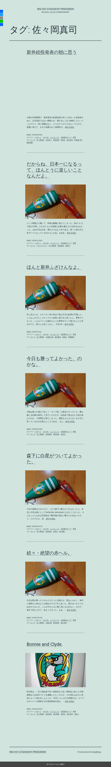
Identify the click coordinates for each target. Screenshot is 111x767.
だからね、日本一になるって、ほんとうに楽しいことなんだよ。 (54, 170)
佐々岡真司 (40, 140)
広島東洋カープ (66, 137)
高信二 (76, 714)
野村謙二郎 (78, 140)
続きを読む (70, 127)
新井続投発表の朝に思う (52, 52)
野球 (74, 137)
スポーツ (38, 137)
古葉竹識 (49, 623)
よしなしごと (54, 137)
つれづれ (46, 137)
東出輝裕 (56, 714)
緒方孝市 (70, 140)
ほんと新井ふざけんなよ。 (54, 267)
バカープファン (42, 246)
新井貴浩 (56, 140)
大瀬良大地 (49, 337)
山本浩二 (49, 140)
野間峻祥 (71, 337)
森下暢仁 (62, 531)
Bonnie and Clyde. (45, 644)
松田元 (63, 140)
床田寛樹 (49, 434)
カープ (33, 140)
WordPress (97, 752)
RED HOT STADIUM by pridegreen (55, 9)
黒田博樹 (30, 142)
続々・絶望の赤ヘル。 (49, 553)
